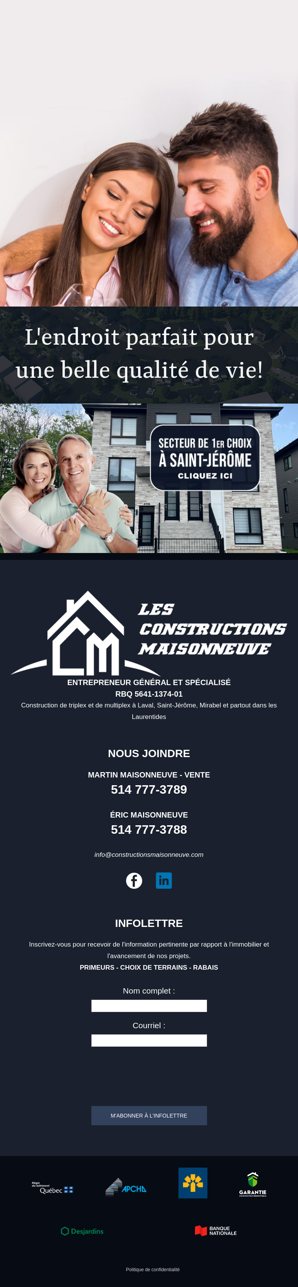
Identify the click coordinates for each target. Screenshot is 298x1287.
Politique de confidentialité (153, 1269)
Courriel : (149, 1025)
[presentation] (149, 1073)
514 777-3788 (149, 829)
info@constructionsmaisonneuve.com (149, 854)
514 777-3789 (149, 789)
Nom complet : (149, 990)
